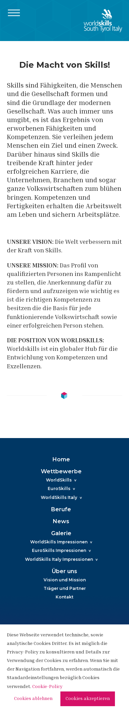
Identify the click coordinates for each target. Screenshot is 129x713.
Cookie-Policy (47, 687)
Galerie (61, 533)
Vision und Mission (65, 579)
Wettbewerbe (61, 471)
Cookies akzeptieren (88, 699)
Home (61, 459)
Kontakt (64, 596)
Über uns (64, 571)
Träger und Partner (65, 588)
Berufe (61, 509)
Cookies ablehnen (33, 699)
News (61, 521)
